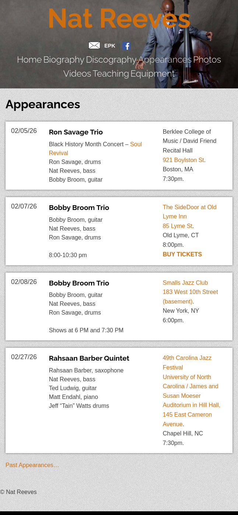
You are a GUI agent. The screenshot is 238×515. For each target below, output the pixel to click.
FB (126, 46)
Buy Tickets (182, 235)
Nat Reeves (118, 18)
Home (17, 57)
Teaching (185, 57)
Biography (42, 57)
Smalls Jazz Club (185, 264)
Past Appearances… (32, 447)
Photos (140, 57)
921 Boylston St (183, 141)
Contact (94, 47)
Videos (161, 57)
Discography (74, 57)
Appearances (110, 57)
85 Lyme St (177, 207)
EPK (109, 46)
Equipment (214, 57)
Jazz (16, 504)
